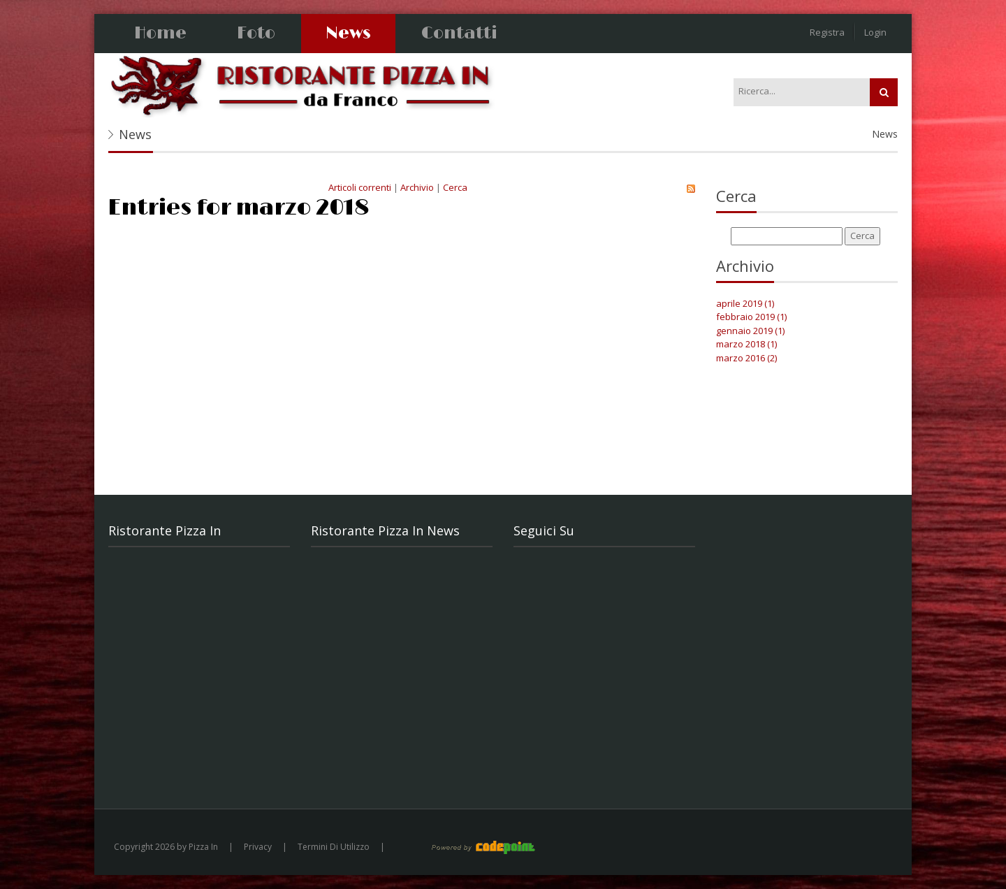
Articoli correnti (359, 187)
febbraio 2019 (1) (751, 316)
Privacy (258, 847)
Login (875, 32)
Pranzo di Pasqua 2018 (522, 251)
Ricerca (884, 92)
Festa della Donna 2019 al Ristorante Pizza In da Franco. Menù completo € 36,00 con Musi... (398, 661)
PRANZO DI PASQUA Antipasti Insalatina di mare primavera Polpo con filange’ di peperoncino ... (404, 585)
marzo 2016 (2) (746, 358)
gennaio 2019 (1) (750, 330)
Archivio (417, 187)
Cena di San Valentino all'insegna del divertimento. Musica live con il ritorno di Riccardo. (405, 738)
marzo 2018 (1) (746, 344)
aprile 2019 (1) (745, 303)
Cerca (455, 187)
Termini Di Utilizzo (334, 847)
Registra (827, 32)
